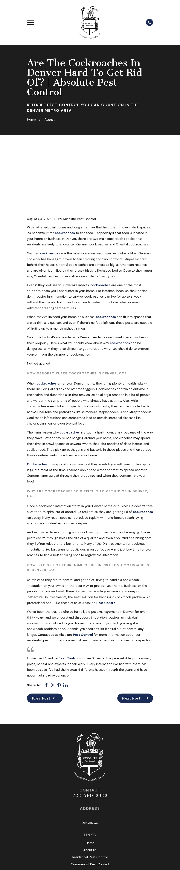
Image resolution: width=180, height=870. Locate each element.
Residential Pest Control (90, 793)
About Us (90, 786)
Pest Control (106, 539)
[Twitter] (90, 842)
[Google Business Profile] (99, 842)
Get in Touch (89, 822)
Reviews (90, 815)
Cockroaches (37, 401)
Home (90, 779)
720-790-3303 (90, 732)
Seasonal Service (90, 808)
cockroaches (65, 169)
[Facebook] (81, 842)
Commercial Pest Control (90, 801)
